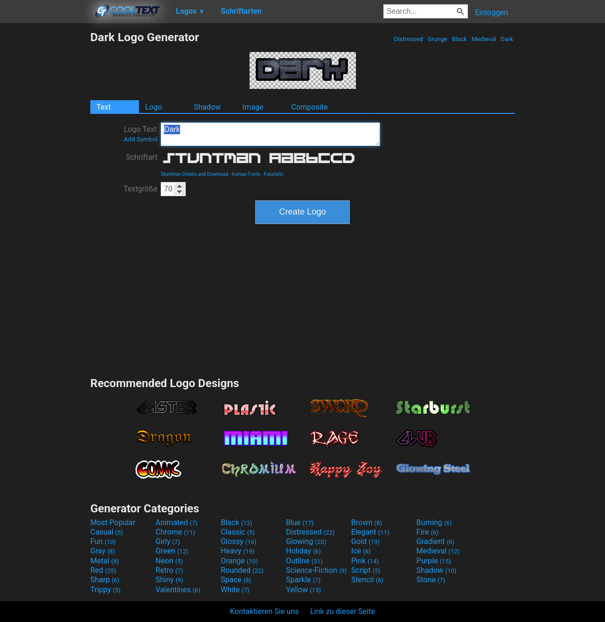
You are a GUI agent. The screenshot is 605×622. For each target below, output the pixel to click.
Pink (365, 560)
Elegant (370, 531)
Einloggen (491, 12)
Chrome (175, 531)
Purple (433, 560)
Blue (300, 522)
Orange (239, 560)
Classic (238, 531)
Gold (365, 541)
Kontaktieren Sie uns (264, 611)
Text (103, 107)
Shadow (207, 107)
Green (172, 550)
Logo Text (140, 134)
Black (459, 39)
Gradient (435, 541)
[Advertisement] (45, 172)
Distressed (408, 39)
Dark (507, 39)
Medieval (483, 39)
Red (103, 570)
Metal (104, 560)
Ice (361, 550)
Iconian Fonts (246, 174)
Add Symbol (140, 139)
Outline (304, 560)
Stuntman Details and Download (194, 174)
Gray (102, 550)
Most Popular (113, 522)
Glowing (306, 541)
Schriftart (141, 157)
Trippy (105, 589)
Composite (309, 107)
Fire (427, 531)
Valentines (178, 589)
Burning (434, 522)
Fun (103, 541)
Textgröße (140, 188)
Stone (430, 579)
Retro (169, 570)
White (235, 589)
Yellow (303, 589)
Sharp (105, 579)
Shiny (169, 579)
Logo (153, 107)
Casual (106, 531)
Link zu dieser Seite (342, 611)
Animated (177, 522)
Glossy (239, 541)
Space (236, 579)
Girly (168, 541)
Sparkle (303, 579)
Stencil (367, 579)
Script (365, 570)
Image (253, 107)
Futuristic (274, 174)
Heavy (237, 550)
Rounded (242, 570)
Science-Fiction (316, 570)
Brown (366, 522)
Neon (169, 560)
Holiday (303, 550)
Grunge (437, 39)
